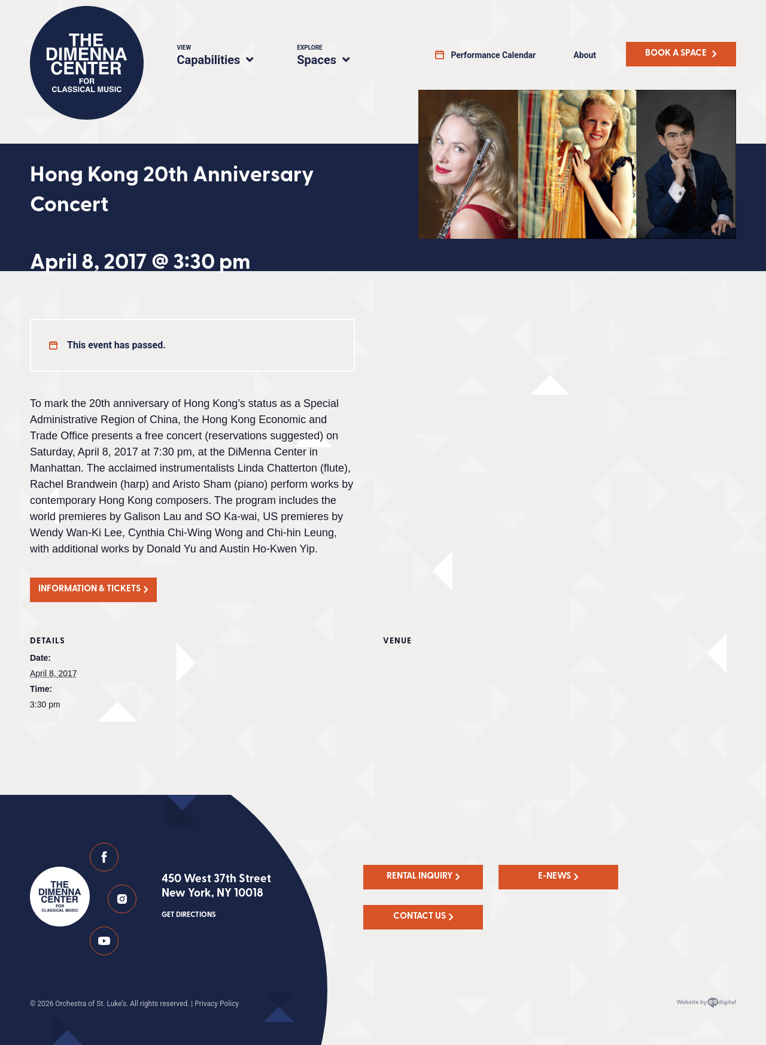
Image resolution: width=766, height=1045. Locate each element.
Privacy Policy (216, 1004)
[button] (93, 590)
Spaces (336, 57)
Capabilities (222, 57)
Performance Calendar (493, 55)
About (584, 55)
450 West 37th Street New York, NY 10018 (216, 897)
